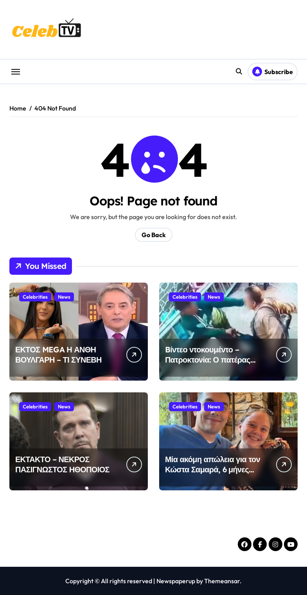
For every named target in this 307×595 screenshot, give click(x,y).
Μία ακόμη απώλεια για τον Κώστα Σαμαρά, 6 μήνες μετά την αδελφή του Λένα (212, 469)
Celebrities (35, 297)
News (64, 297)
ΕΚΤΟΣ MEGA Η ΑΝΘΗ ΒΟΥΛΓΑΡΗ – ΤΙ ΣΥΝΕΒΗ (58, 355)
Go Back (154, 235)
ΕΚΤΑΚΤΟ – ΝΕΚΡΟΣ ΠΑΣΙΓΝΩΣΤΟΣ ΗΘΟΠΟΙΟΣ (62, 464)
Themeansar (222, 581)
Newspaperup (175, 581)
